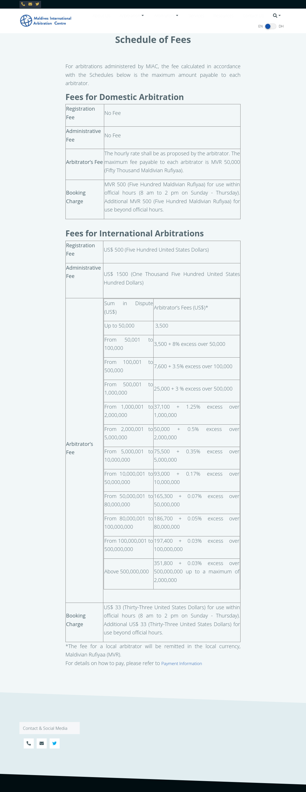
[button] (132, 15)
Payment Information (181, 663)
